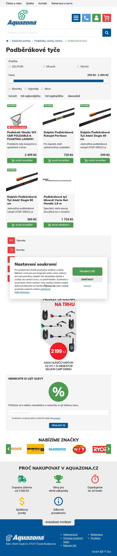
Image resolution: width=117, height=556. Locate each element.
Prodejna (95, 538)
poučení (56, 418)
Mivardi (50, 66)
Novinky (16, 250)
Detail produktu (58, 225)
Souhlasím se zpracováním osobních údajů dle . (36, 418)
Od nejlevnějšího (31, 96)
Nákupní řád (69, 545)
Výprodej (16, 240)
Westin (84, 66)
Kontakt (43, 3)
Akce (48, 88)
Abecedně (74, 96)
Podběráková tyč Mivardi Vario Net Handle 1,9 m (56, 200)
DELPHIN (17, 66)
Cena (11, 75)
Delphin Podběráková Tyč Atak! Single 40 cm (95, 136)
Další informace (22, 292)
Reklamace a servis (61, 3)
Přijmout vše (87, 271)
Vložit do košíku (22, 160)
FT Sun (105, 551)
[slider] (11, 81)
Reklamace (97, 534)
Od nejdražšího (54, 96)
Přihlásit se (58, 425)
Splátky (30, 3)
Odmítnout (87, 279)
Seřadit (12, 96)
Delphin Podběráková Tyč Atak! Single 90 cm (22, 200)
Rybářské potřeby (21, 40)
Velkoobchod (70, 534)
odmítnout (45, 289)
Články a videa (13, 3)
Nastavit (87, 286)
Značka (12, 61)
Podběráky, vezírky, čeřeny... (49, 40)
